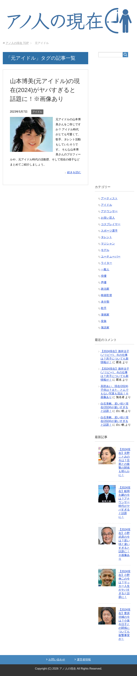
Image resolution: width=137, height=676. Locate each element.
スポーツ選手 (109, 230)
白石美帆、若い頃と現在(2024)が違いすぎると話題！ (114, 407)
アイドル (37, 111)
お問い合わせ (56, 659)
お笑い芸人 (108, 217)
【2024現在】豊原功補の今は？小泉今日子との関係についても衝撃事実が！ (124, 624)
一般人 (105, 269)
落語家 (105, 327)
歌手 (103, 308)
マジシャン (108, 243)
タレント (106, 237)
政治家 (105, 288)
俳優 (103, 275)
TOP (17, 43)
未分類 (105, 301)
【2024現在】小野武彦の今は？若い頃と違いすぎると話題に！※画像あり (124, 544)
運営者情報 (84, 659)
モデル (105, 250)
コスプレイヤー (110, 224)
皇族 (103, 321)
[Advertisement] (114, 121)
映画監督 (106, 295)
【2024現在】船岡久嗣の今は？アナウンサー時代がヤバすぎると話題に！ (124, 502)
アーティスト (109, 198)
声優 (103, 282)
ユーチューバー (110, 256)
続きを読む (74, 172)
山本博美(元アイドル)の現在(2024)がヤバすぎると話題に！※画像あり (45, 90)
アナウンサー (109, 211)
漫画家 (105, 314)
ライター (106, 262)
